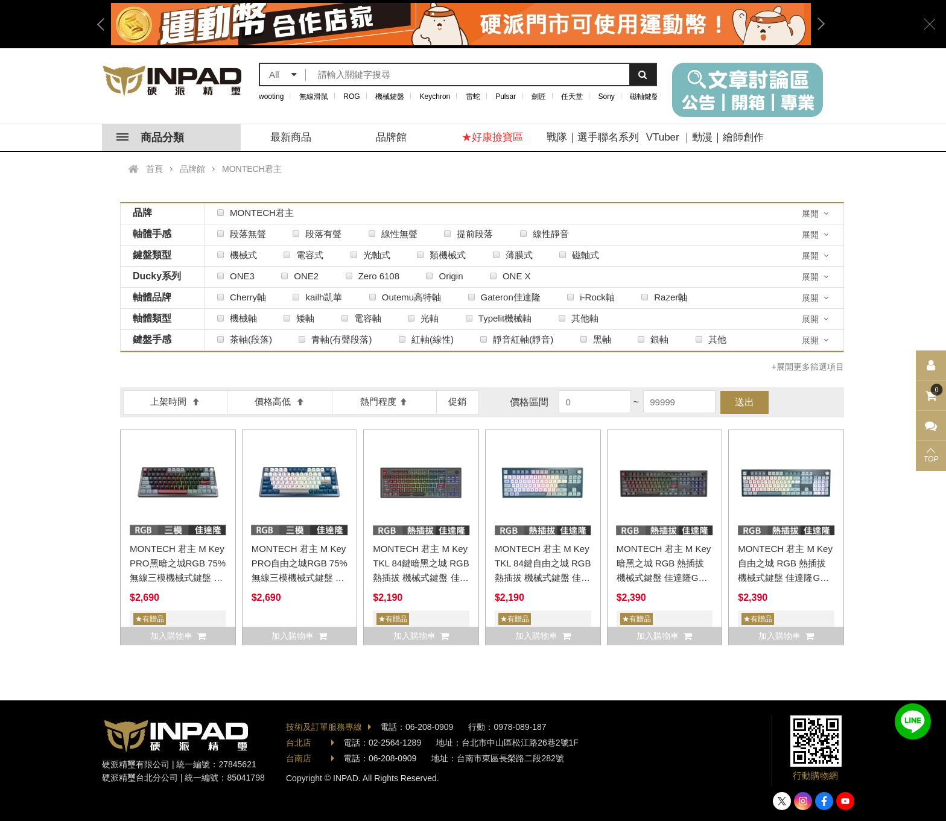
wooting (271, 96)
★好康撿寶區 (492, 137)
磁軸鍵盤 (644, 96)
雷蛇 (473, 96)
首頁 (154, 169)
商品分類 (150, 138)
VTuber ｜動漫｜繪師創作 (705, 137)
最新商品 (290, 137)
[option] (461, 24)
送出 (744, 402)
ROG (351, 96)
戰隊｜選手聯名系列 (593, 137)
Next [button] (817, 24)
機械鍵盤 (389, 96)
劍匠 (539, 96)
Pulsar (505, 96)
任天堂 (572, 96)
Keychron (435, 96)
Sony (606, 96)
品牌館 (391, 137)
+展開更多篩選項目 (808, 367)
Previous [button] (105, 24)
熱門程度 (384, 401)
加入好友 (913, 721)
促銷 (457, 401)
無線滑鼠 (313, 96)
